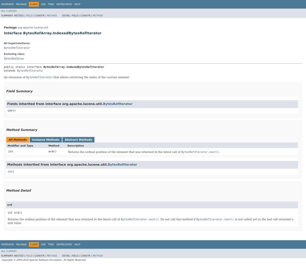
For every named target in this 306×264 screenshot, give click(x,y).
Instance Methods (45, 139)
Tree (51, 4)
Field (29, 15)
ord (50, 151)
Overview (7, 4)
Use (43, 4)
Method (52, 15)
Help (77, 4)
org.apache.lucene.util (33, 27)
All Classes (9, 11)
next (11, 171)
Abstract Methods (78, 139)
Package (21, 4)
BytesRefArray (14, 58)
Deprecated (64, 4)
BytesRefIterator (17, 47)
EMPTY (12, 110)
